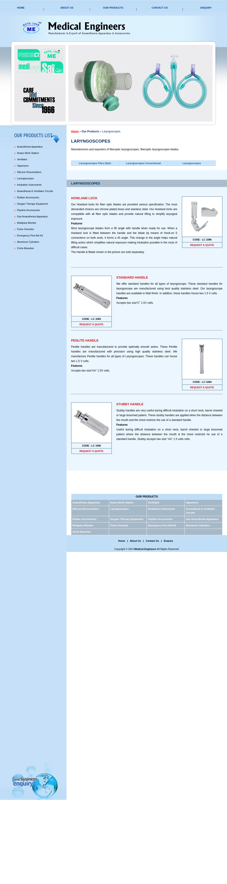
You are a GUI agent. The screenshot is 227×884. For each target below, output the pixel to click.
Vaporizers (23, 165)
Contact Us (160, 7)
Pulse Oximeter (25, 229)
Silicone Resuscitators (29, 172)
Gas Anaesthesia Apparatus (32, 216)
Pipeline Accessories (28, 210)
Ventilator (22, 159)
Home (20, 7)
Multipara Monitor (26, 222)
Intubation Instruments (29, 184)
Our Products (113, 7)
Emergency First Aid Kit (30, 235)
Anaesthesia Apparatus (30, 146)
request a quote (202, 245)
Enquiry (206, 7)
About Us (66, 7)
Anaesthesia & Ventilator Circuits (35, 191)
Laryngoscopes (25, 178)
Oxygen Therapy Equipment (32, 203)
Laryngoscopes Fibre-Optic (95, 163)
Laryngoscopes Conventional (143, 163)
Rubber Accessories (28, 197)
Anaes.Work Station (28, 153)
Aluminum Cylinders (28, 241)
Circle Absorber (25, 248)
